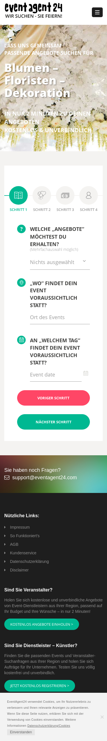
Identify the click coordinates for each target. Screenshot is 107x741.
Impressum (20, 527)
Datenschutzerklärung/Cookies (48, 725)
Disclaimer (19, 570)
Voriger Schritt (53, 397)
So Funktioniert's (25, 535)
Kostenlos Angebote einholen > (41, 624)
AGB (14, 544)
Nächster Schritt (54, 421)
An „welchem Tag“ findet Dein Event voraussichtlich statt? (48, 351)
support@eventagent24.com (44, 477)
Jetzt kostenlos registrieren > (39, 685)
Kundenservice (23, 553)
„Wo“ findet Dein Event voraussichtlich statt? (47, 293)
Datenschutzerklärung (29, 561)
